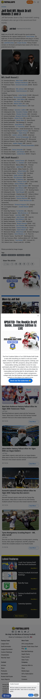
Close (36, 695)
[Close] (38, 684)
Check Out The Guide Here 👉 (20, 381)
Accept (31, 695)
